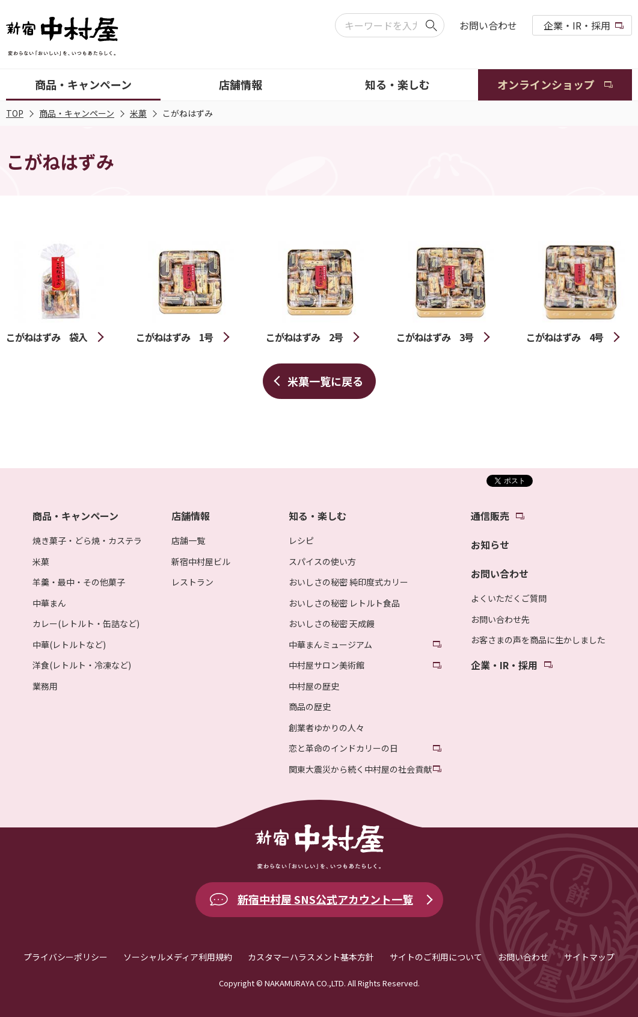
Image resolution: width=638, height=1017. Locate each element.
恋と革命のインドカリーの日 (343, 748)
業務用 (45, 686)
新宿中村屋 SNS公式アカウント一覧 (325, 899)
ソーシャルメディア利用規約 (177, 957)
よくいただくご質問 (509, 598)
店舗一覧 (188, 540)
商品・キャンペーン (76, 113)
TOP (14, 113)
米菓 (138, 113)
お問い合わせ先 (500, 619)
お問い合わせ (488, 25)
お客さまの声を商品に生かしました (538, 640)
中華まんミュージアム (330, 644)
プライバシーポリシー (65, 957)
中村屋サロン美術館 (326, 665)
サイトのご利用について (436, 957)
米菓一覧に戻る (325, 381)
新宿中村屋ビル (200, 561)
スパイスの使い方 (322, 561)
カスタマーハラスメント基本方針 (311, 957)
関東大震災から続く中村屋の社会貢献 (360, 769)
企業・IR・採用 (577, 25)
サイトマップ (589, 957)
